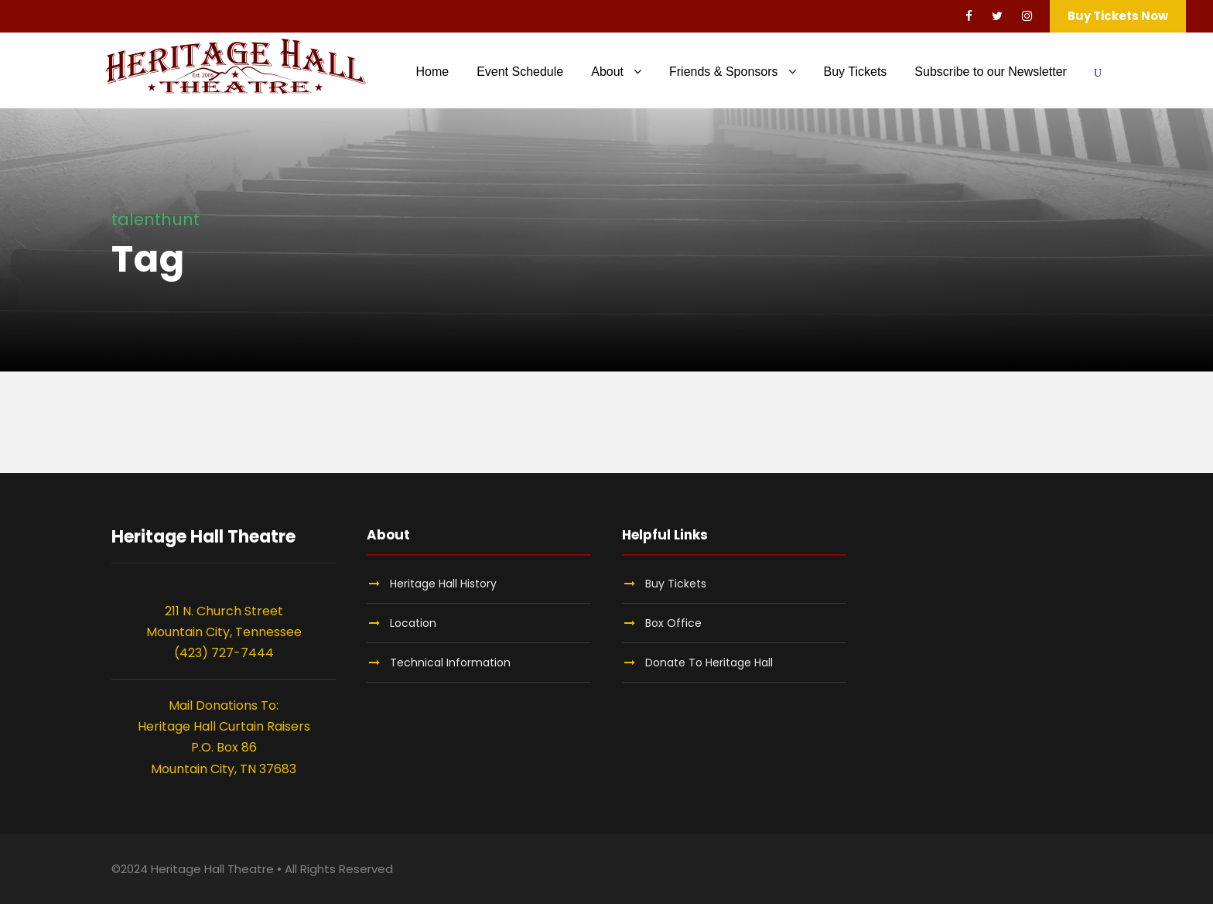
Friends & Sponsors (723, 71)
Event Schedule (520, 71)
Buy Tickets (855, 71)
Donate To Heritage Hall (709, 662)
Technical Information (450, 662)
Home (432, 71)
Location (413, 623)
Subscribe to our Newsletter (990, 71)
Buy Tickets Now (1118, 16)
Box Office (673, 623)
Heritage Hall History (443, 583)
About (607, 71)
